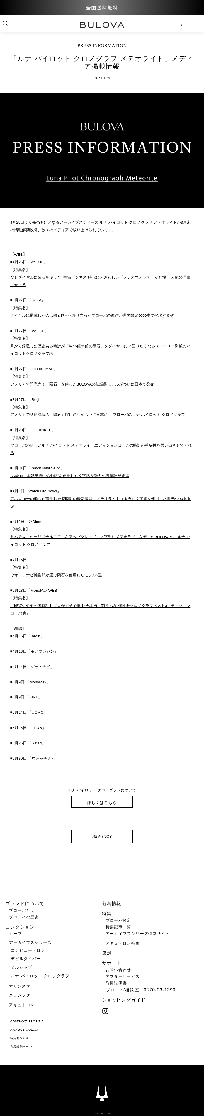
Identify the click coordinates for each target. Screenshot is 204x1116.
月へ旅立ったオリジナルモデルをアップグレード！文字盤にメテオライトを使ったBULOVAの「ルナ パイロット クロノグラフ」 (100, 542)
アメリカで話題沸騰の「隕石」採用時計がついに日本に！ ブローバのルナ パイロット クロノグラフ (97, 415)
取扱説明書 (116, 983)
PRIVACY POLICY (25, 1030)
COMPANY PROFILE (27, 1022)
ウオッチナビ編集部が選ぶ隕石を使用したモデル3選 (56, 576)
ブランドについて (25, 903)
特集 (107, 913)
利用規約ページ (21, 1047)
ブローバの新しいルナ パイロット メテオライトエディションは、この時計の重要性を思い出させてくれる (101, 450)
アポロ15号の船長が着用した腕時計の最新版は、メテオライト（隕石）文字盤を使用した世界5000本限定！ (100, 504)
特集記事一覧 (118, 927)
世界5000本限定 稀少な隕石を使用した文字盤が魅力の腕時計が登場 (69, 477)
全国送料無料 (102, 8)
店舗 (107, 953)
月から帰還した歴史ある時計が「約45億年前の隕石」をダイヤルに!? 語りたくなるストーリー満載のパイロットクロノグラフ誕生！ (100, 351)
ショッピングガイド (123, 1000)
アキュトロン (22, 1005)
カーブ (15, 934)
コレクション (20, 927)
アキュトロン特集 (123, 944)
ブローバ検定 (118, 921)
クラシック (19, 995)
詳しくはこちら (102, 805)
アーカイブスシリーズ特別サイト (138, 934)
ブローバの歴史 (24, 917)
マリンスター (22, 986)
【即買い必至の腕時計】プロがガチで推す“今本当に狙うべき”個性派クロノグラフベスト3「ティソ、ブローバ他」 (100, 611)
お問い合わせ (118, 970)
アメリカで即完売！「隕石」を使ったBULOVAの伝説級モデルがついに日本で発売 (82, 385)
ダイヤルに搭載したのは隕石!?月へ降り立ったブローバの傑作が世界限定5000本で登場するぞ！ (94, 316)
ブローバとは (22, 911)
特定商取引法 (19, 1038)
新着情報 (112, 903)
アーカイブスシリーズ (30, 942)
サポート (112, 963)
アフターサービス (123, 977)
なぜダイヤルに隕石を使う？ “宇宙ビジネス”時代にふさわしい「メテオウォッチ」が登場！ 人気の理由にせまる (100, 281)
